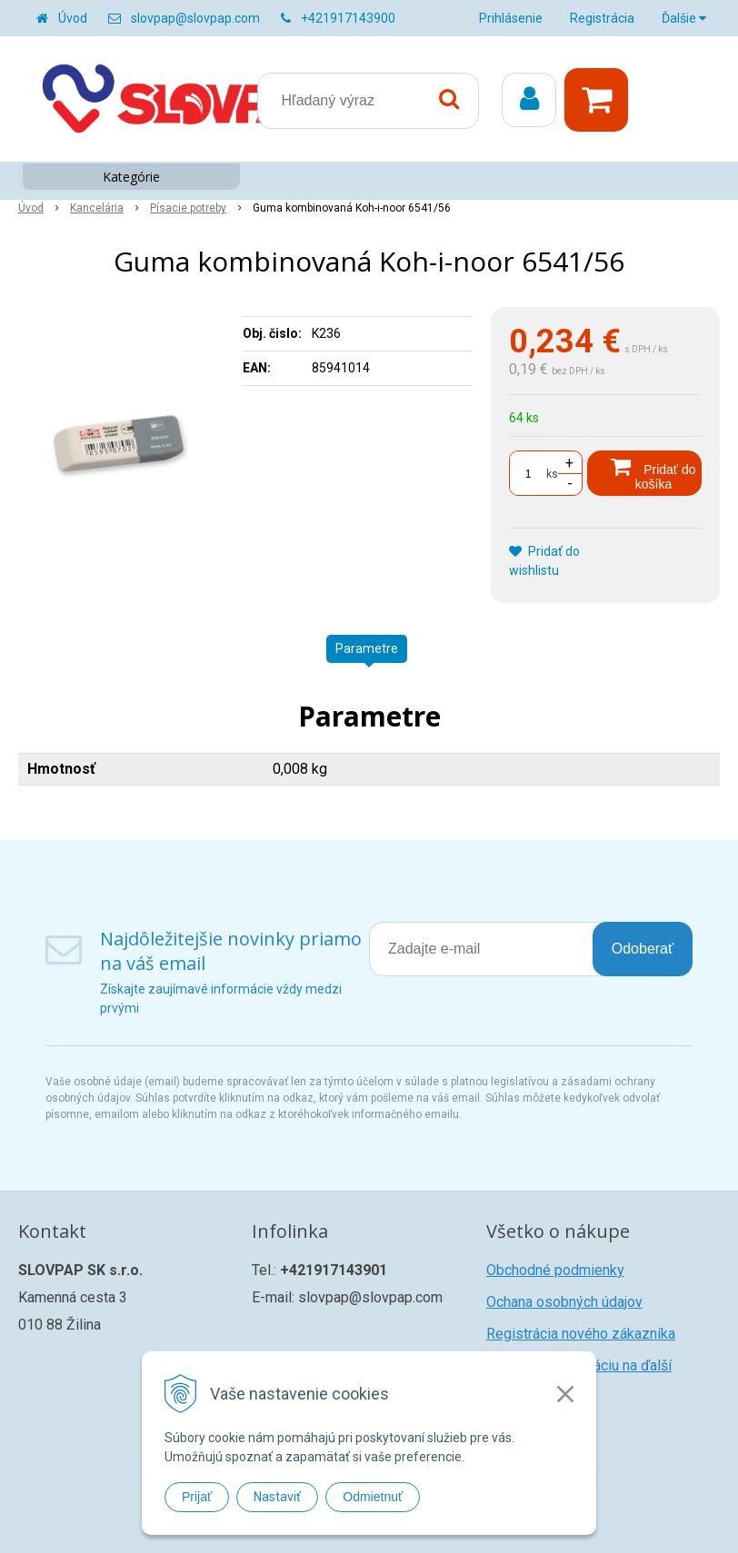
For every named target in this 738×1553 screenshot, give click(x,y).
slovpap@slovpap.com (195, 18)
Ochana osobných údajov (564, 1302)
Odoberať (642, 948)
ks (552, 474)
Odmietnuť (373, 1496)
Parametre (366, 648)
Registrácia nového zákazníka (580, 1333)
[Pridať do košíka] (644, 473)
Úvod (72, 18)
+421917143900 (348, 18)
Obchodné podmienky (555, 1270)
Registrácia (602, 18)
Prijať (197, 1496)
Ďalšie (684, 18)
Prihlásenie (511, 18)
